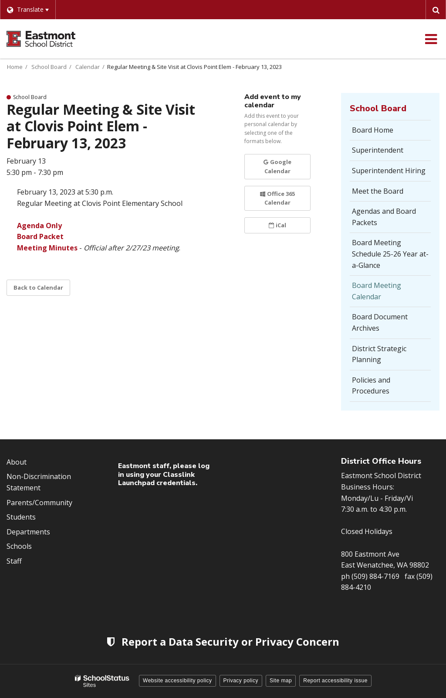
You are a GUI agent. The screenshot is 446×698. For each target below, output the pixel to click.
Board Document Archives (380, 322)
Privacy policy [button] (240, 680)
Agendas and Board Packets (384, 216)
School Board (49, 67)
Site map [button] (281, 680)
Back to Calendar (38, 287)
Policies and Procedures (371, 385)
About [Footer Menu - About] (17, 462)
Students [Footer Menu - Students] (21, 517)
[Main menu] (431, 38)
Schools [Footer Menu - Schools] (19, 546)
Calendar (87, 67)
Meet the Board (377, 191)
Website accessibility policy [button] (177, 680)
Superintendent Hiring (389, 170)
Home (15, 67)
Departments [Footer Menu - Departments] (28, 532)
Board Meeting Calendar (376, 291)
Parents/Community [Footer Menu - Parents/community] (39, 502)
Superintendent (377, 150)
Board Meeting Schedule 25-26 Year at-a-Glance (390, 254)
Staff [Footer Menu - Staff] (14, 561)
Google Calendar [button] (277, 166)
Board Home (372, 130)
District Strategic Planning (380, 357)
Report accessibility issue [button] (335, 680)
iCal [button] (277, 225)
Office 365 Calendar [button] (277, 198)
